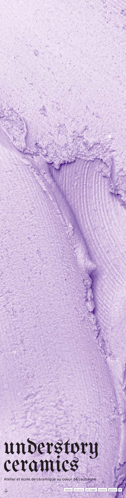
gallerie (112, 490)
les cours (79, 490)
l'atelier (68, 490)
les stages (91, 490)
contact (102, 490)
